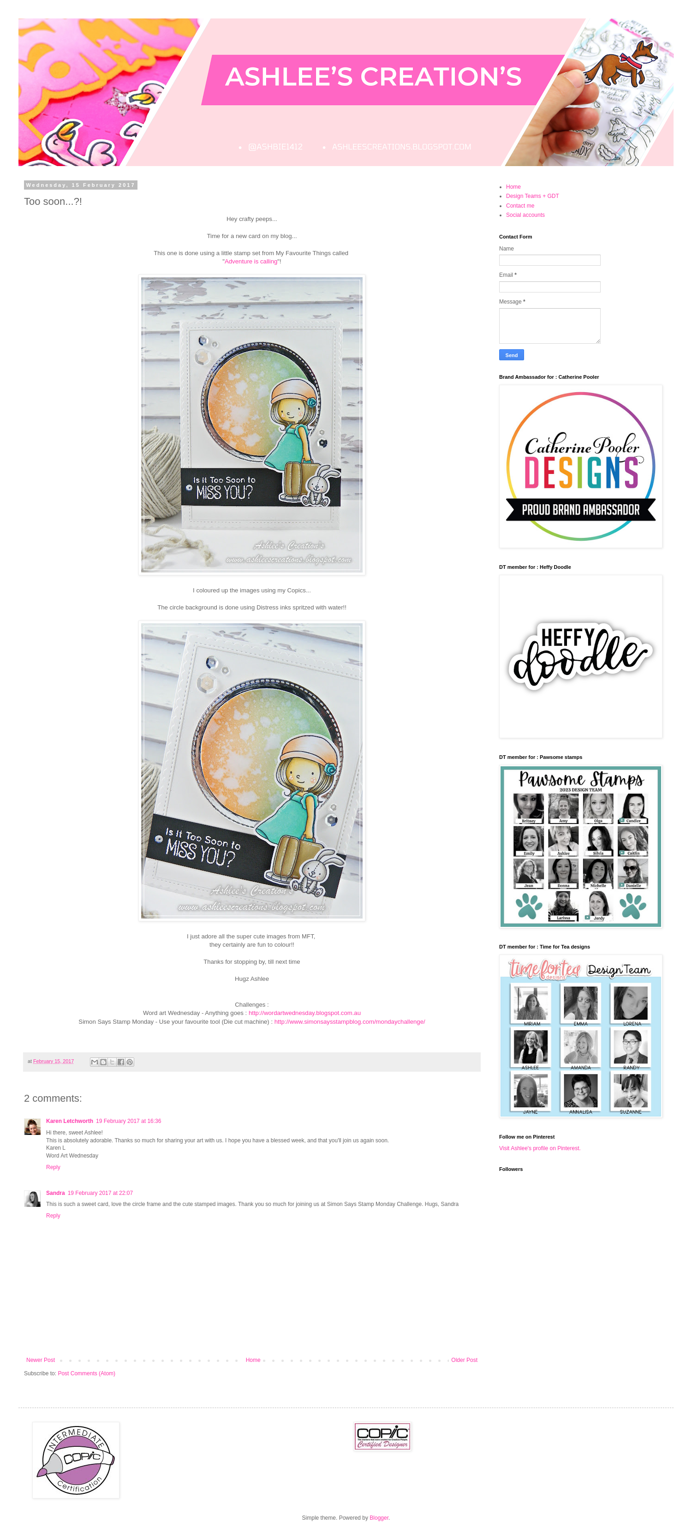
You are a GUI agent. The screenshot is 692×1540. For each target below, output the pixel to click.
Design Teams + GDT (532, 196)
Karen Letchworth (69, 1121)
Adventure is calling (251, 261)
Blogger (379, 1518)
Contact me (520, 206)
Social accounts (525, 215)
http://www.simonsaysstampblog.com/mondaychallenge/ (349, 1021)
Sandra (55, 1193)
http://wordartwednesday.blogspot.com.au (305, 1012)
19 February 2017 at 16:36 (128, 1121)
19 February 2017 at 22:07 (100, 1193)
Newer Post (40, 1360)
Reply (53, 1167)
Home (253, 1360)
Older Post (464, 1360)
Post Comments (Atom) (86, 1373)
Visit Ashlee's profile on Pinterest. (540, 1148)
